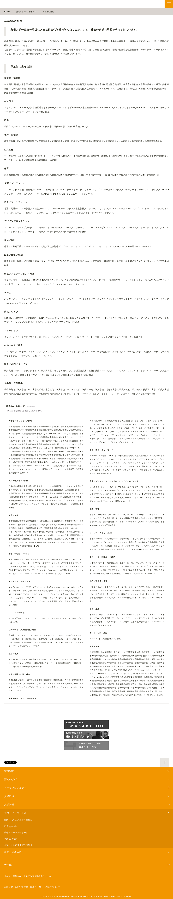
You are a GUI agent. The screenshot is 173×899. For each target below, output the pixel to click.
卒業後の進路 (10, 826)
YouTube (161, 4)
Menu (169, 4)
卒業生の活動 (10, 838)
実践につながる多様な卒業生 (18, 820)
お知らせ (8, 886)
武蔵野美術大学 (52, 886)
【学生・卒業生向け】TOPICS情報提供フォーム (27, 876)
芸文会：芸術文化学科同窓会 (18, 844)
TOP (164, 762)
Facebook (139, 4)
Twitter (146, 4)
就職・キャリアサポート (16, 832)
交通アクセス (36, 886)
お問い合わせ (21, 886)
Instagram (153, 4)
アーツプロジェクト (15, 787)
